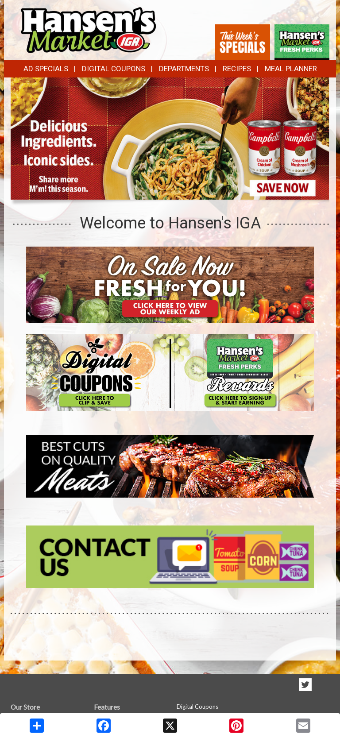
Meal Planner (291, 68)
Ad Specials (45, 68)
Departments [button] (184, 68)
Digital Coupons (113, 68)
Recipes (237, 68)
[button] (156, 191)
